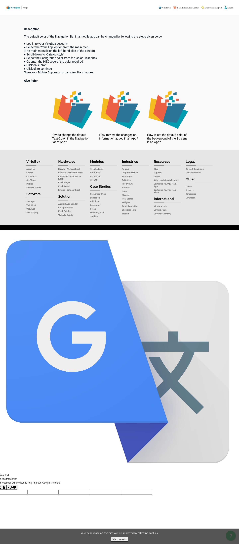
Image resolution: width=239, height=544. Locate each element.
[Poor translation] (12, 494)
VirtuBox (127, 234)
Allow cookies (119, 539)
